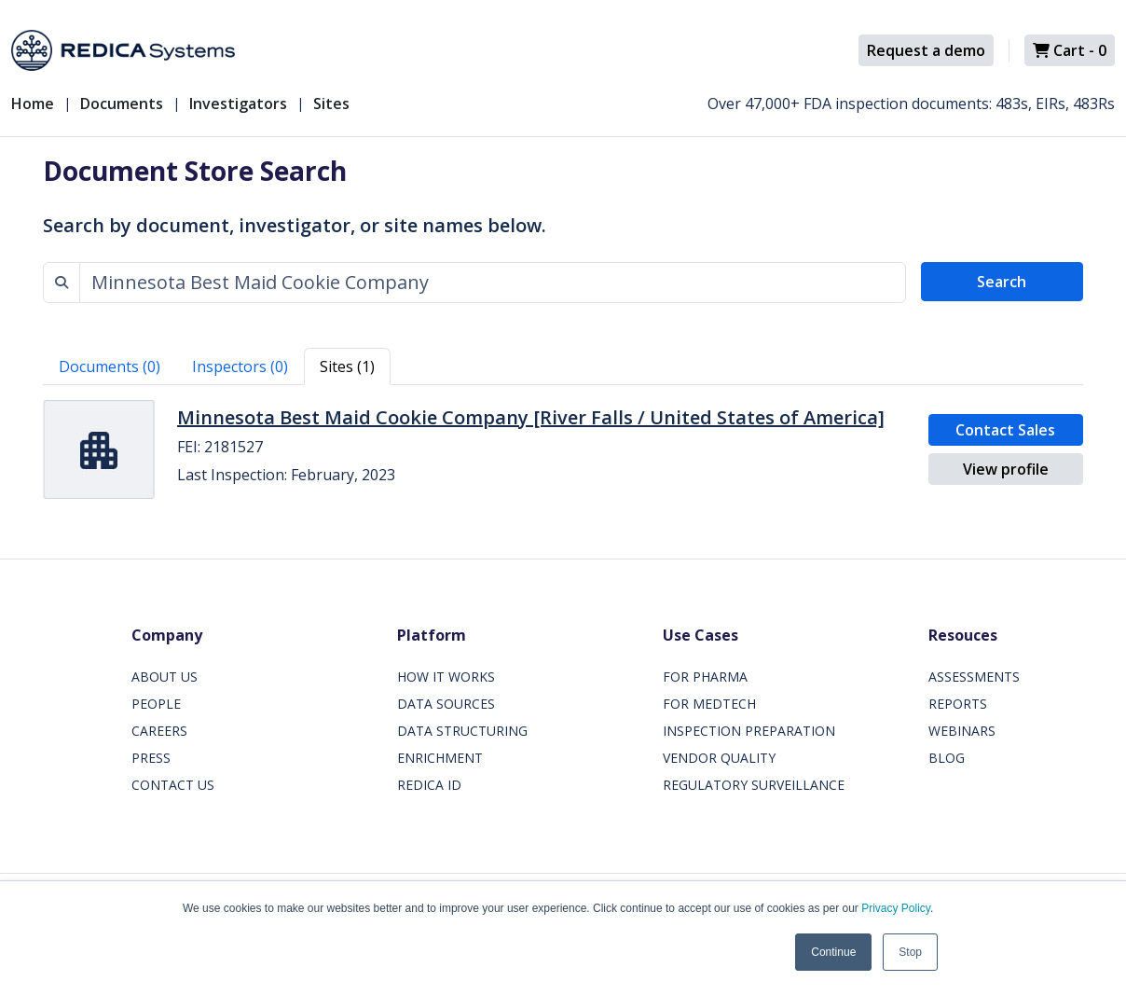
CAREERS (159, 730)
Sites (331, 103)
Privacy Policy (895, 908)
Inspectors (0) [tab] (240, 366)
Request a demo (926, 50)
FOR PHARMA (705, 676)
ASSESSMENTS (974, 676)
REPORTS (957, 703)
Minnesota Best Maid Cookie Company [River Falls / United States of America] (531, 417)
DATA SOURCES (446, 703)
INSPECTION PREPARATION (749, 730)
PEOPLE (156, 703)
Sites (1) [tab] (347, 366)
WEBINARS (962, 730)
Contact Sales (1005, 430)
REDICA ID (429, 785)
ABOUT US (164, 676)
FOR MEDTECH (709, 703)
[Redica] (123, 50)
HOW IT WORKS (446, 676)
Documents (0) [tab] (109, 366)
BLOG (946, 758)
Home (32, 103)
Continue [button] (833, 952)
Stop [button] (910, 952)
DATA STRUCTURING (462, 730)
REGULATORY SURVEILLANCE (753, 785)
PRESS (151, 758)
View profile (1006, 469)
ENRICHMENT (440, 758)
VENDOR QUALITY (719, 758)
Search (1001, 281)
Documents (121, 103)
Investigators (238, 103)
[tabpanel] (563, 449)
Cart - (1069, 50)
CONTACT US (172, 785)
